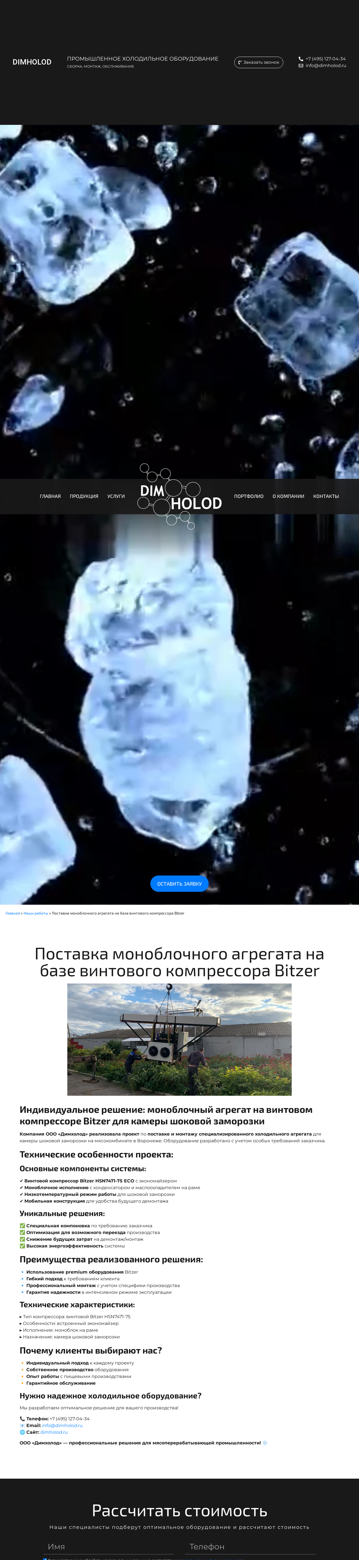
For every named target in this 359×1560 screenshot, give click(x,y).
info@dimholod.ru (62, 1425)
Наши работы (36, 913)
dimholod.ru (54, 1432)
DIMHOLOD (31, 62)
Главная (13, 913)
